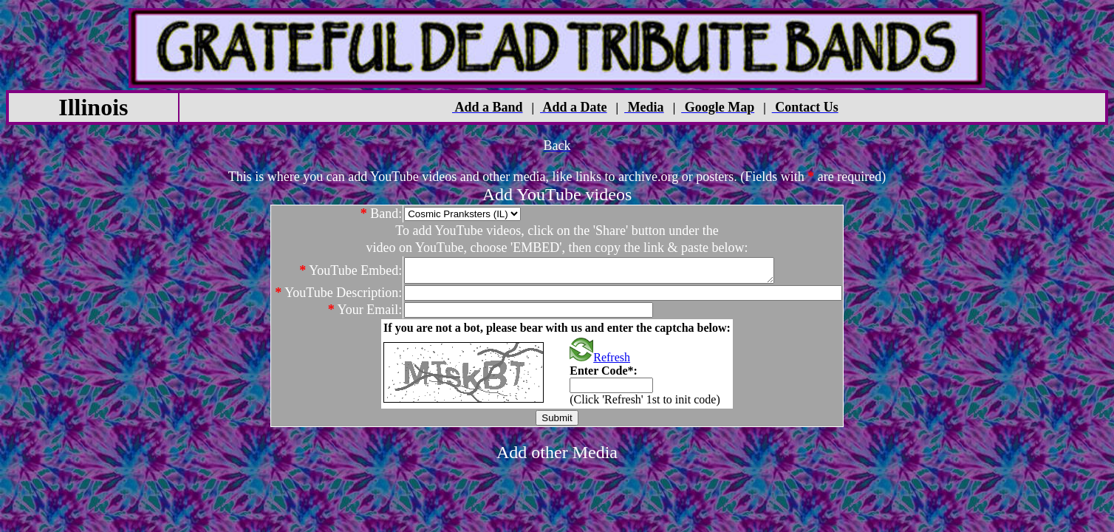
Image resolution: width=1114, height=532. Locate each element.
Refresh (600, 361)
